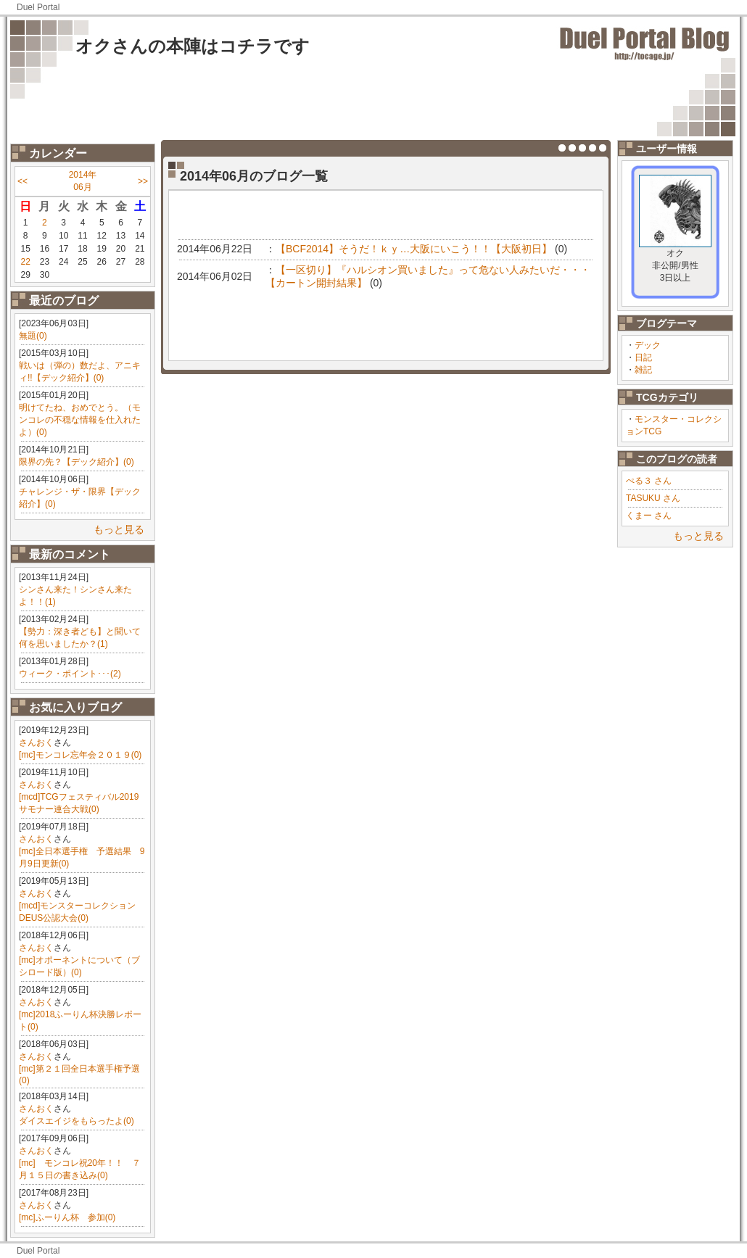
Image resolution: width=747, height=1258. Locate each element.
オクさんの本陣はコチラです (192, 46)
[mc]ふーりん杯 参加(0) (67, 1217)
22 (25, 262)
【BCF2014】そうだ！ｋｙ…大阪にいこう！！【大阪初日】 (414, 249)
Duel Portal (38, 7)
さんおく (36, 742)
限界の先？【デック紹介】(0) (76, 462)
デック (648, 345)
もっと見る (119, 529)
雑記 (643, 370)
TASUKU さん (653, 498)
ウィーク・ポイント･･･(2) (70, 674)
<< (22, 181)
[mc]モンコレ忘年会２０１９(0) (80, 755)
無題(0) (33, 336)
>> (143, 181)
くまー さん (649, 515)
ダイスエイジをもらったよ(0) (76, 1121)
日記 (643, 357)
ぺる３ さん (649, 481)
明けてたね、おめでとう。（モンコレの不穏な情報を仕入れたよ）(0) (80, 419)
